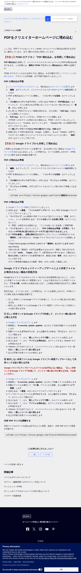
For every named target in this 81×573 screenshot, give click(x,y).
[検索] (61, 18)
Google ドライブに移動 (18, 207)
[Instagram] (40, 530)
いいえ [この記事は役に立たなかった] (47, 454)
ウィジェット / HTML (13, 487)
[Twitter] (34, 530)
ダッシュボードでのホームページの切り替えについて (27, 491)
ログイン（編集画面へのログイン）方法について (25, 482)
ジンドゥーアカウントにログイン (22, 87)
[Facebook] (27, 530)
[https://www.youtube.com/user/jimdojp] (46, 530)
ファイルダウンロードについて (17, 477)
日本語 (40, 541)
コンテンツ (36, 19)
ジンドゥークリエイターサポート (16, 19)
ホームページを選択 (60, 87)
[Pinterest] (53, 530)
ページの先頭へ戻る (13, 464)
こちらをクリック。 (22, 4)
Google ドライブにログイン (20, 322)
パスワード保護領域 (12, 496)
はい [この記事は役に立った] (35, 454)
